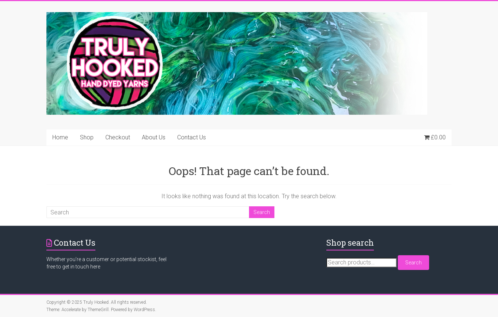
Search (413, 263)
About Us (153, 137)
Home (60, 137)
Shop (87, 137)
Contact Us (191, 137)
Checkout (117, 137)
